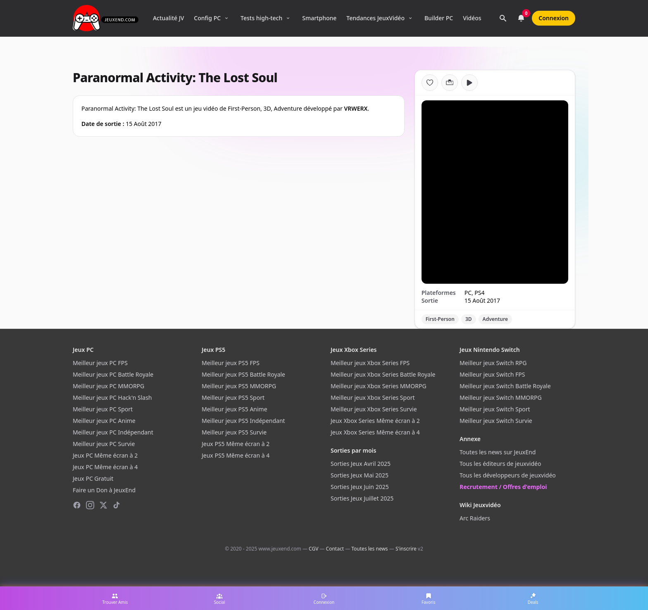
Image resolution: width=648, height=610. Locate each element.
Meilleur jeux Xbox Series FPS (370, 363)
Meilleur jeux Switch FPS (492, 374)
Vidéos (472, 18)
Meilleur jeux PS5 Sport (233, 397)
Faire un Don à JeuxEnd (104, 490)
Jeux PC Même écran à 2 (105, 455)
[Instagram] (90, 505)
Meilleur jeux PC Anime (104, 421)
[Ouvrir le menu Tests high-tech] (288, 18)
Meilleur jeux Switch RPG (493, 363)
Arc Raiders (475, 518)
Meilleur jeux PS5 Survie (234, 432)
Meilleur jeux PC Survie (104, 444)
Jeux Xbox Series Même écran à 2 (375, 421)
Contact (335, 548)
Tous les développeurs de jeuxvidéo (508, 475)
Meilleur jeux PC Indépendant (113, 432)
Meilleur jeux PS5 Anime (234, 409)
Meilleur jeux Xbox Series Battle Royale (383, 374)
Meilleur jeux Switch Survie (496, 421)
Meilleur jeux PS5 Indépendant (243, 421)
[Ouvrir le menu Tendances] (410, 18)
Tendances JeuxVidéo (375, 18)
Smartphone (319, 18)
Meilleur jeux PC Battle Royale (113, 374)
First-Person (440, 319)
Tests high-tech (261, 18)
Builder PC (438, 18)
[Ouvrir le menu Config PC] (226, 18)
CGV (313, 548)
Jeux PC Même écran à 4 (105, 467)
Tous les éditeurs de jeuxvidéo (500, 464)
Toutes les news (369, 548)
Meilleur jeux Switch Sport (495, 409)
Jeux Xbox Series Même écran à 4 (375, 432)
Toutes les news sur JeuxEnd (498, 452)
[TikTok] (116, 505)
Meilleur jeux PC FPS (100, 363)
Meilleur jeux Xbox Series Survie (374, 409)
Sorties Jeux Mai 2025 (359, 475)
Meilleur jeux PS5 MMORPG (239, 386)
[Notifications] (521, 18)
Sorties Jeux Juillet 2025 (362, 498)
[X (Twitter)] (103, 505)
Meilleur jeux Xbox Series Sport (373, 397)
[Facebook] (77, 505)
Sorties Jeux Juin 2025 (360, 487)
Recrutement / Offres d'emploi (503, 487)
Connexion (553, 18)
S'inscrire (406, 548)
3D (468, 319)
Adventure (495, 319)
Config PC (207, 18)
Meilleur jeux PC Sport (103, 409)
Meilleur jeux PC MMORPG (108, 386)
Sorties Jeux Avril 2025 (361, 464)
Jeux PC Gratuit (93, 478)
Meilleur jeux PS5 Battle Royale (243, 374)
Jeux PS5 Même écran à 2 (235, 444)
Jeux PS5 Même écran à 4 (235, 455)
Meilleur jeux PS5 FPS (231, 363)
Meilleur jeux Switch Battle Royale (505, 386)
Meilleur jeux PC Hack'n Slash (112, 397)
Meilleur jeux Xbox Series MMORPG (378, 386)
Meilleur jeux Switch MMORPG (501, 397)
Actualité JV (168, 18)
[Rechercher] (503, 18)
